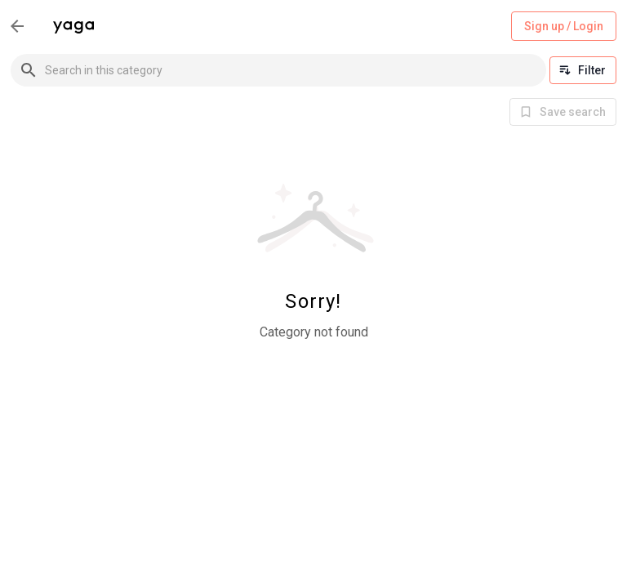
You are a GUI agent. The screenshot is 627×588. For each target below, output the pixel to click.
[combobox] (295, 70)
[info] (562, 112)
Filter (583, 70)
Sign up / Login (564, 26)
